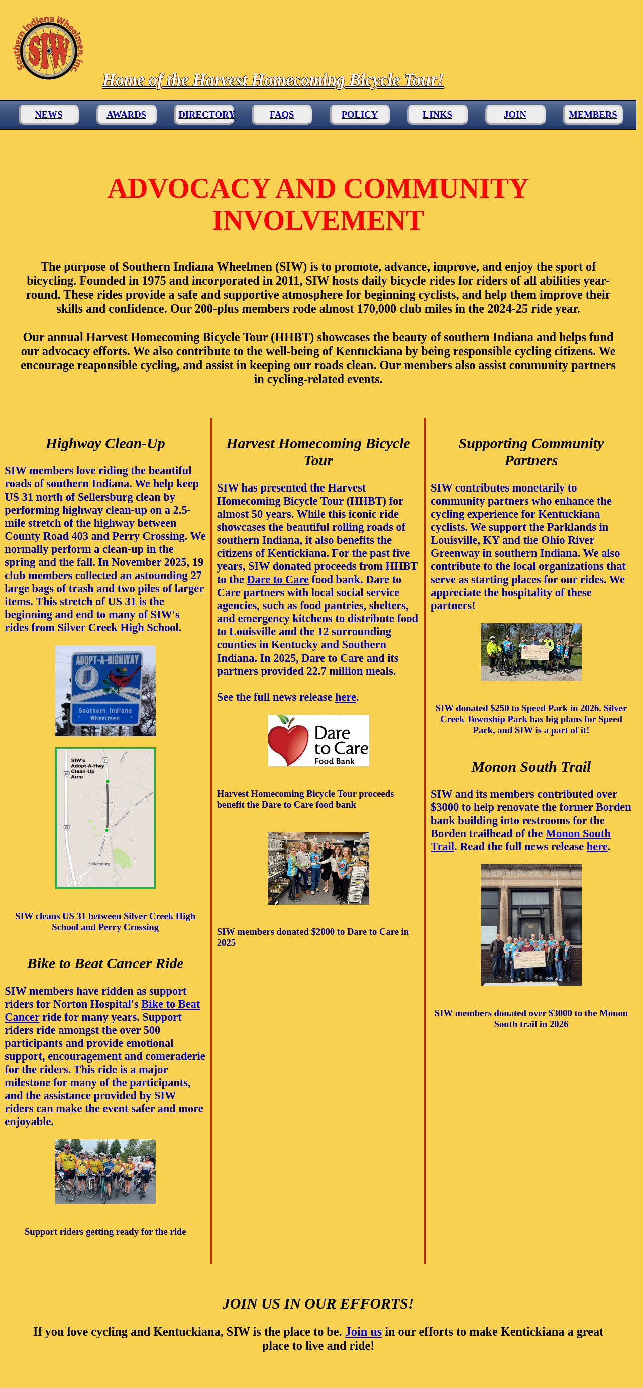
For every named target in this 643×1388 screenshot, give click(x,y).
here (345, 697)
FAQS (282, 114)
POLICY (360, 114)
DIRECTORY (206, 114)
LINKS (437, 114)
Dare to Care (278, 579)
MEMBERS (593, 114)
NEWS (48, 114)
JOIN (515, 114)
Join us (363, 1331)
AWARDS (126, 114)
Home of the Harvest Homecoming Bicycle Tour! (273, 79)
